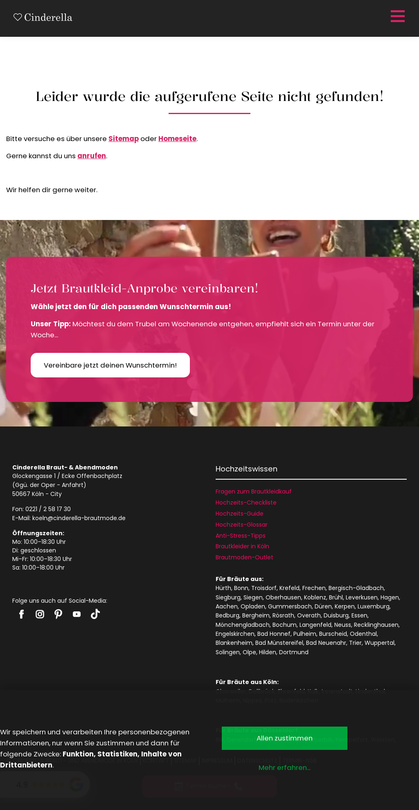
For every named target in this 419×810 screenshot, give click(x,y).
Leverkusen (362, 597)
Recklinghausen (376, 625)
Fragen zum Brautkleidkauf (254, 491)
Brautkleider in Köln (242, 546)
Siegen (253, 597)
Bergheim (256, 615)
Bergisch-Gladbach (356, 588)
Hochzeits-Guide (240, 513)
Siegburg (228, 597)
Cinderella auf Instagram (40, 614)
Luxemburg (374, 606)
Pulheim (304, 634)
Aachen (227, 606)
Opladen (253, 606)
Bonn (241, 588)
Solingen (228, 652)
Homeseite (177, 139)
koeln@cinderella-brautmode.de (79, 518)
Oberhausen (283, 597)
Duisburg (336, 615)
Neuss (342, 625)
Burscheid (333, 634)
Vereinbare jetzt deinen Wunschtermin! (110, 365)
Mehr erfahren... (285, 767)
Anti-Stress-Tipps (241, 536)
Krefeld (289, 588)
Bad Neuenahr (326, 643)
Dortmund (294, 652)
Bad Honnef (274, 634)
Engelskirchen (235, 634)
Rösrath (283, 615)
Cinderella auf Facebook (21, 614)
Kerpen (345, 606)
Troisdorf (264, 588)
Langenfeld (315, 625)
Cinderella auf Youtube (77, 614)
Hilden (267, 652)
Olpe (249, 652)
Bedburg (227, 615)
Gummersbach (290, 606)
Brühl (336, 597)
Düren (323, 606)
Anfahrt (72, 485)
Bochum (285, 625)
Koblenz (315, 597)
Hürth (223, 588)
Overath (309, 615)
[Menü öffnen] (396, 16)
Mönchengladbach (243, 625)
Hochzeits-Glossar (242, 525)
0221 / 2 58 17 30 (48, 509)
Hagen (390, 597)
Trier (355, 643)
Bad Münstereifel (279, 643)
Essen (359, 615)
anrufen (91, 156)
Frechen (314, 588)
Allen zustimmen (285, 738)
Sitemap (123, 139)
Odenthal (363, 634)
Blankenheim (234, 643)
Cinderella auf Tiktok (95, 614)
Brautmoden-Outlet (244, 557)
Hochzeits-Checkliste (246, 502)
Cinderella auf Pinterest (58, 614)
